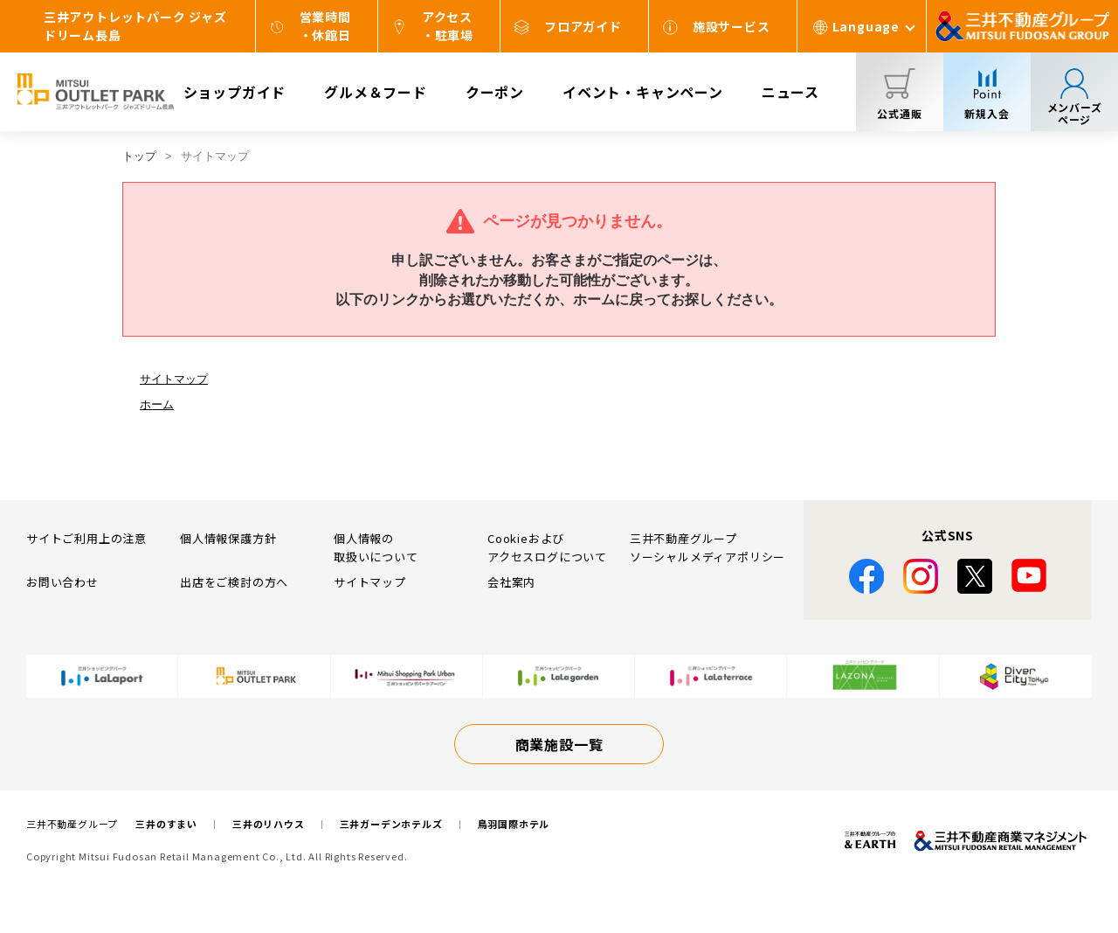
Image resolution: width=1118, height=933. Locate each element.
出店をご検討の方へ (234, 582)
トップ (139, 156)
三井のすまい (166, 824)
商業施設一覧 (559, 744)
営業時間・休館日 (325, 26)
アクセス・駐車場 (447, 26)
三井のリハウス (268, 824)
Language (866, 26)
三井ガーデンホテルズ (391, 824)
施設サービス (731, 26)
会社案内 (511, 582)
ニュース (790, 91)
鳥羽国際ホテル (514, 824)
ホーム (157, 404)
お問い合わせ (62, 582)
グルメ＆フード (375, 91)
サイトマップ (174, 379)
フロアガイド (583, 26)
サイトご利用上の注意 (86, 538)
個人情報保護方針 (228, 538)
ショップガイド (234, 91)
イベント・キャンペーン (642, 91)
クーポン (495, 91)
